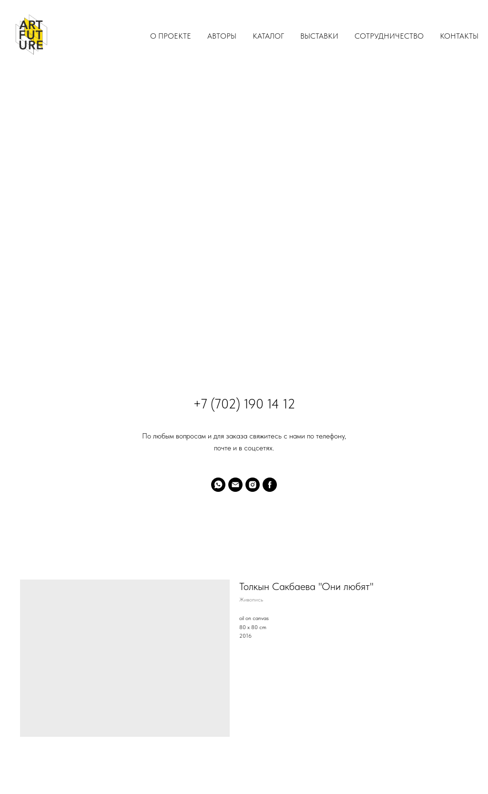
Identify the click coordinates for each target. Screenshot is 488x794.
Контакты (459, 36)
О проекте (170, 36)
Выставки (319, 36)
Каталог (268, 36)
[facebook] (270, 485)
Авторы (221, 36)
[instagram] (252, 485)
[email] (235, 485)
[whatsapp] (218, 485)
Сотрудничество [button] (389, 36)
